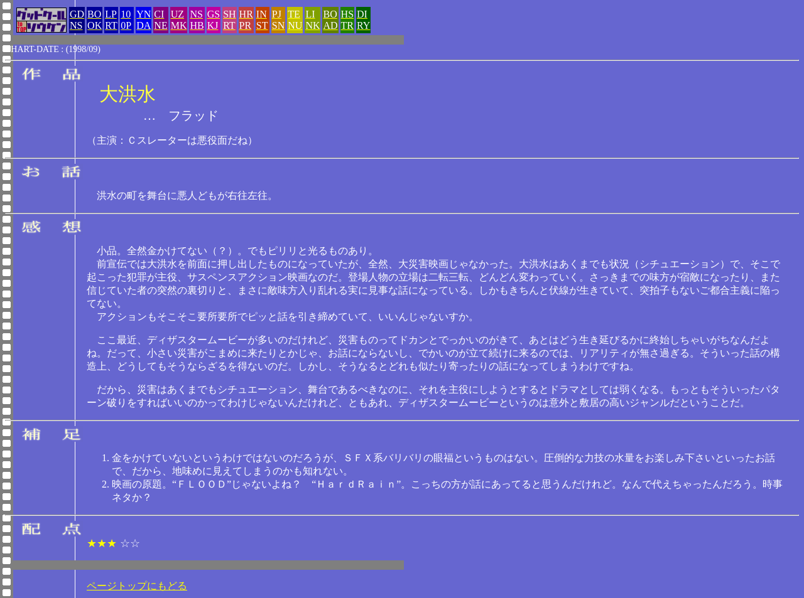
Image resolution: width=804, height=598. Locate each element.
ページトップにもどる (137, 585)
